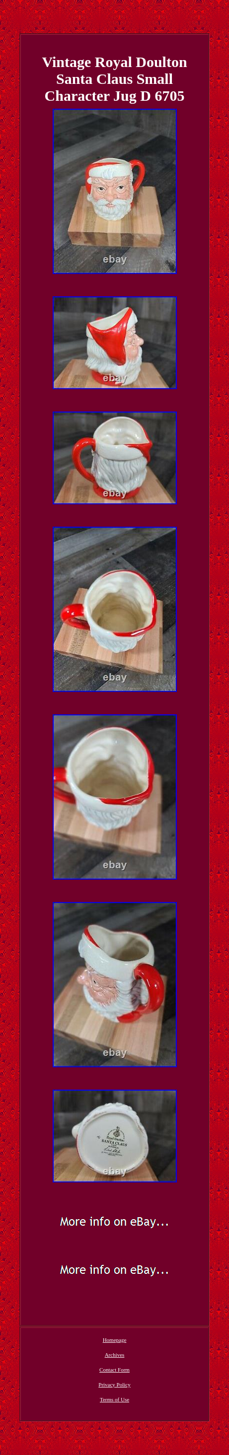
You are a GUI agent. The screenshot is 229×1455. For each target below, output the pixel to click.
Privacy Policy (114, 1384)
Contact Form (114, 1370)
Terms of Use (114, 1399)
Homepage (115, 1340)
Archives (115, 1355)
